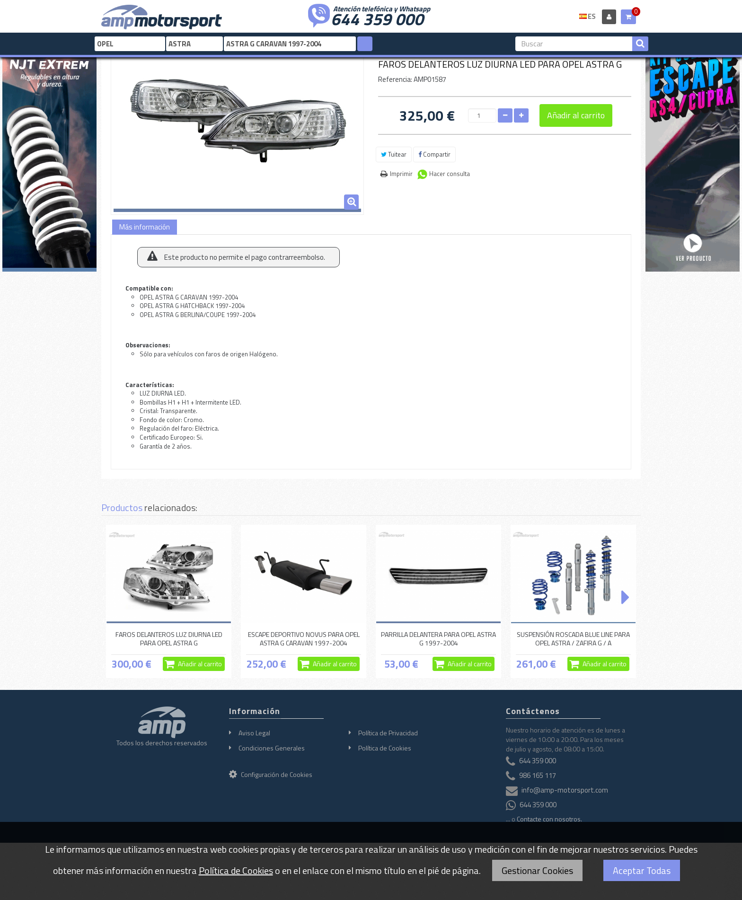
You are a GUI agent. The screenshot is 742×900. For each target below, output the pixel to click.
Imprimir (401, 173)
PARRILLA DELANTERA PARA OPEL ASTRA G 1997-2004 (438, 638)
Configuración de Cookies (270, 774)
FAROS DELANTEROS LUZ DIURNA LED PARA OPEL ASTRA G (168, 638)
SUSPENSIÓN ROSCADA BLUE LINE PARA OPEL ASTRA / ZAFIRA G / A (573, 638)
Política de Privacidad (388, 733)
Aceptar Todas (642, 870)
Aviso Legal (254, 733)
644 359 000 (377, 18)
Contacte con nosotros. (549, 819)
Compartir (434, 154)
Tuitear (393, 154)
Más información (144, 226)
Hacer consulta (449, 173)
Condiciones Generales (271, 748)
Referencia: (395, 79)
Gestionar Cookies (537, 870)
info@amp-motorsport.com (564, 790)
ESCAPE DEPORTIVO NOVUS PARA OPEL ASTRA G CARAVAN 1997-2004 (304, 638)
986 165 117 (537, 775)
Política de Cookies (384, 748)
